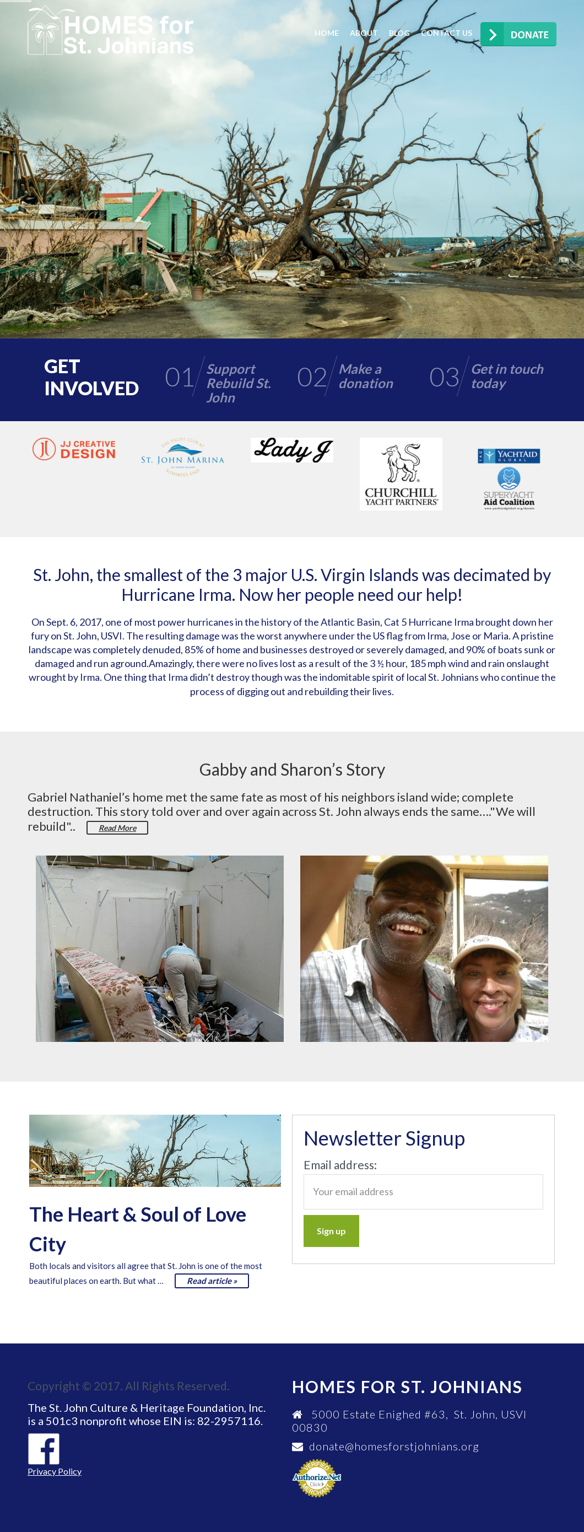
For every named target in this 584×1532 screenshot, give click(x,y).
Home (327, 32)
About (364, 32)
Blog (399, 32)
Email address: (340, 1164)
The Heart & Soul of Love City (137, 1229)
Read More (117, 827)
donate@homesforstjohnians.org (394, 1446)
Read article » (212, 1281)
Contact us (446, 32)
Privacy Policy (55, 1471)
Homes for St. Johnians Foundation (111, 30)
